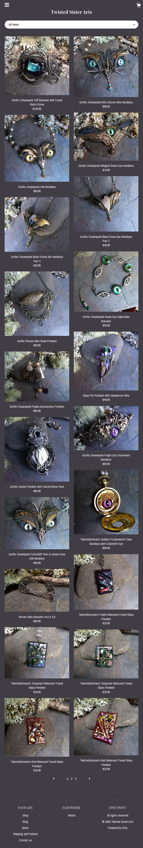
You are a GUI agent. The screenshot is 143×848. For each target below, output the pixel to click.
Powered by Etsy (117, 828)
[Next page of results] (89, 779)
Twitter (71, 815)
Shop (25, 815)
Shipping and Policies (25, 834)
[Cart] (138, 6)
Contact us (25, 840)
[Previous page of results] (54, 779)
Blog (25, 822)
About (25, 828)
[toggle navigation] (7, 5)
